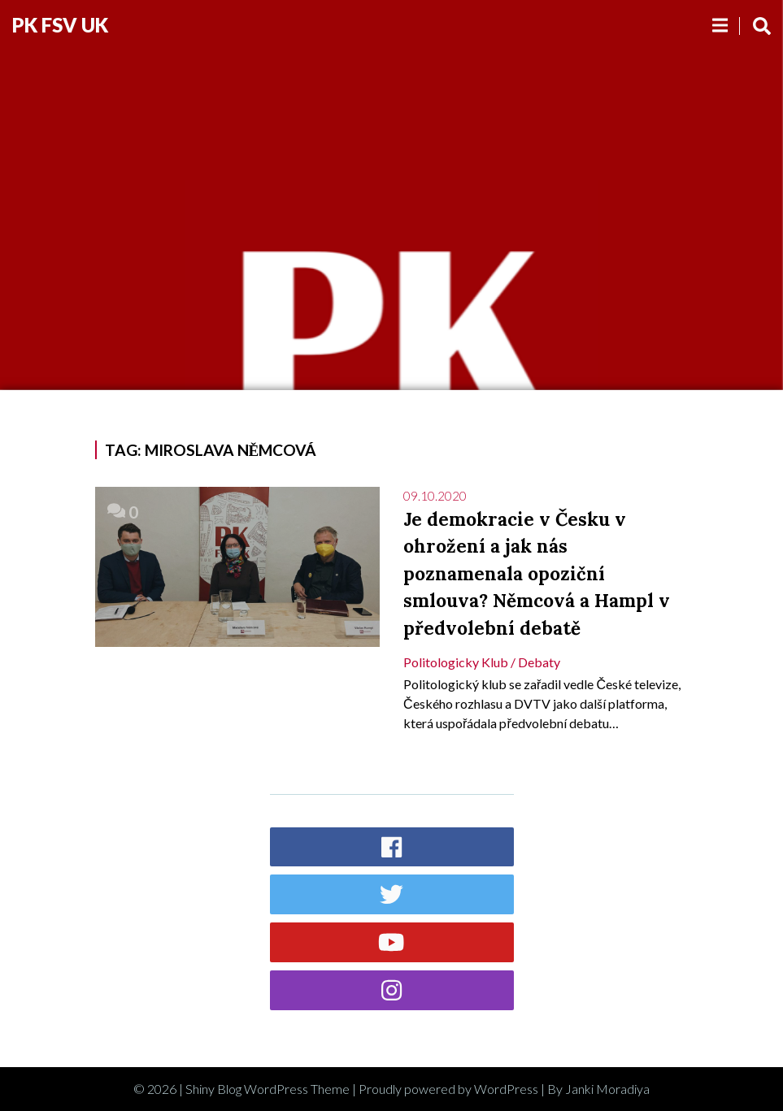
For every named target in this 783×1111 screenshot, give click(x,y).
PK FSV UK (60, 25)
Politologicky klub (455, 662)
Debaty (539, 662)
